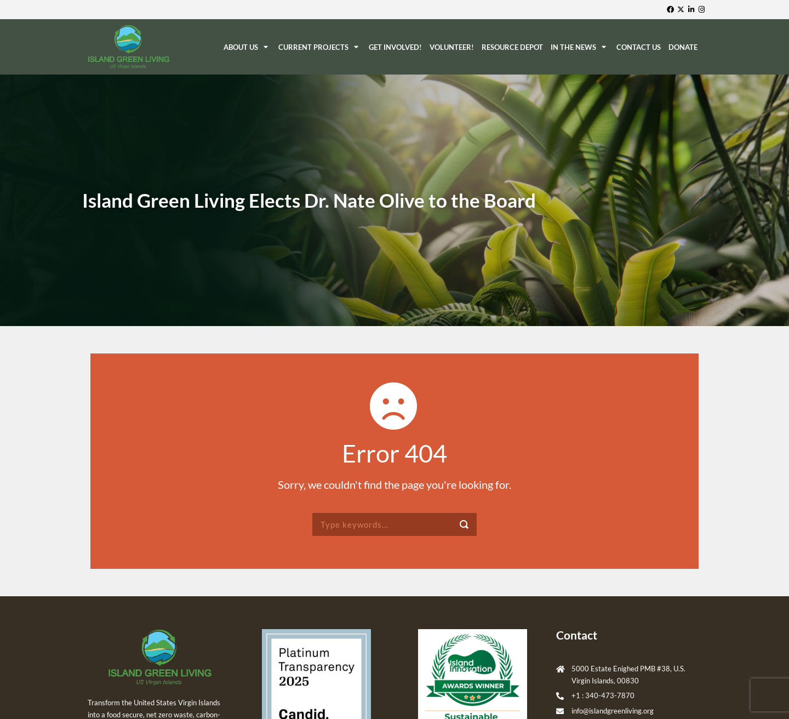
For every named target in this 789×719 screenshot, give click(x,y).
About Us (247, 47)
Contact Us (638, 47)
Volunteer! (452, 47)
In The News (580, 47)
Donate (682, 47)
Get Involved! (395, 47)
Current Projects (319, 47)
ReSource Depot (512, 47)
